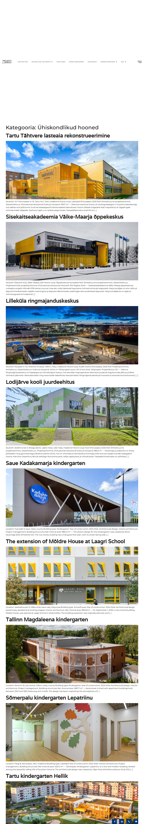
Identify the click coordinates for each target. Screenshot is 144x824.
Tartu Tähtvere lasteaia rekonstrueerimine (58, 135)
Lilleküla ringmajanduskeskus (42, 300)
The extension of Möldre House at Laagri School (65, 541)
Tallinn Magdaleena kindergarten (47, 619)
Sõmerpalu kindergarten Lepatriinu (49, 697)
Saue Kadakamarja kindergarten (45, 463)
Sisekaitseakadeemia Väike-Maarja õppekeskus (64, 216)
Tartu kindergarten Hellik (37, 775)
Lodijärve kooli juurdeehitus (40, 381)
